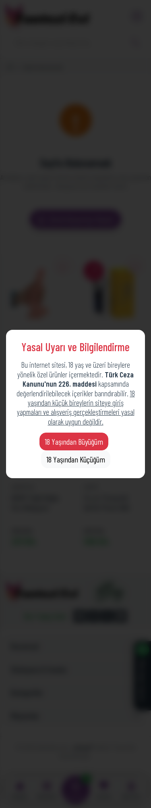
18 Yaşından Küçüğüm (75, 459)
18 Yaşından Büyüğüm (74, 441)
